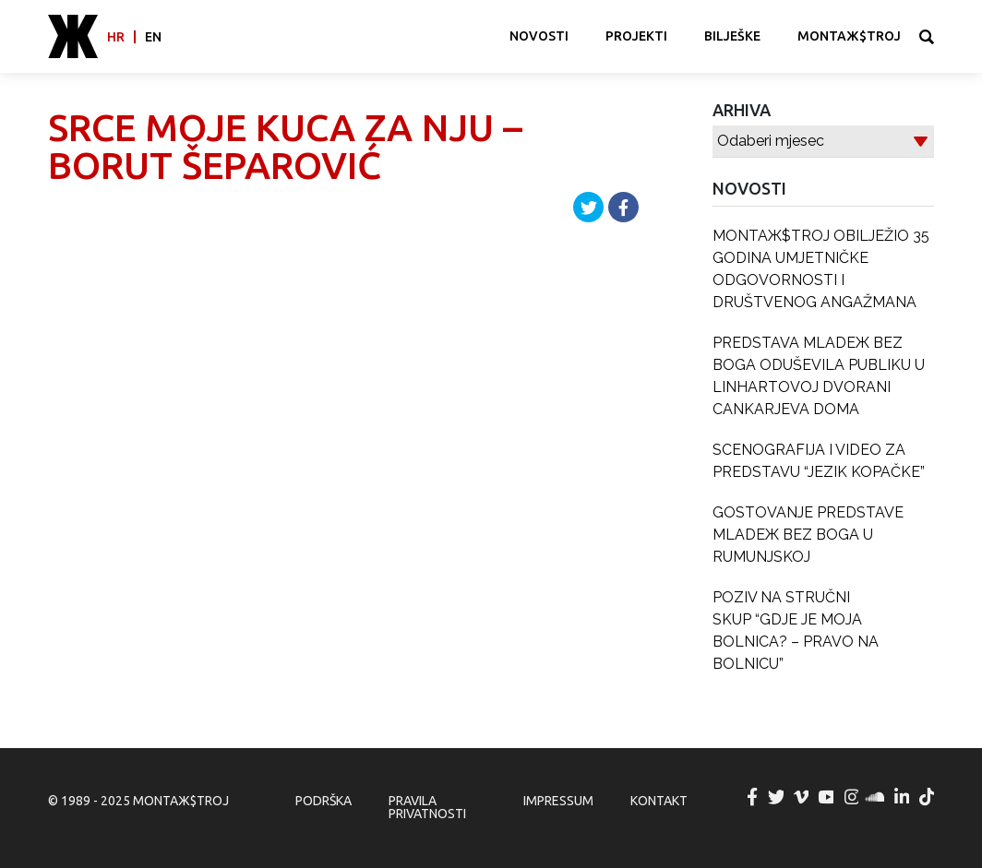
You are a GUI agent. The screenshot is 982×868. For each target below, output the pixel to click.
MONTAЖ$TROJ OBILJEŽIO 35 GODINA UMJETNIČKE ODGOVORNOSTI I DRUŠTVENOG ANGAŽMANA (821, 269)
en (153, 36)
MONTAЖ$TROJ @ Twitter (777, 797)
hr (116, 36)
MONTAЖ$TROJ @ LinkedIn (902, 797)
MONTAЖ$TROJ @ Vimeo (802, 797)
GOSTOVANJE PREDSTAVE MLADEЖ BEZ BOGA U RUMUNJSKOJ (808, 534)
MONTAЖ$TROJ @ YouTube (827, 797)
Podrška (323, 800)
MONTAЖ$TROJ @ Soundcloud (877, 797)
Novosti (539, 36)
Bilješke (732, 36)
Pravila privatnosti (427, 807)
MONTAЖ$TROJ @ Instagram (852, 797)
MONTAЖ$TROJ (849, 36)
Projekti (636, 36)
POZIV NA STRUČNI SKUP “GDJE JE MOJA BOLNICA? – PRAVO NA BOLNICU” (796, 630)
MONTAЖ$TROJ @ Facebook (752, 797)
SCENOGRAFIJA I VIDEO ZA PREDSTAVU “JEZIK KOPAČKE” (819, 461)
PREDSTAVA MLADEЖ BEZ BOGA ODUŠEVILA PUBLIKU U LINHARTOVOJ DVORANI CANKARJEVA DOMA (819, 376)
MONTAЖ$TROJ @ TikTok (927, 797)
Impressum (558, 800)
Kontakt (659, 800)
